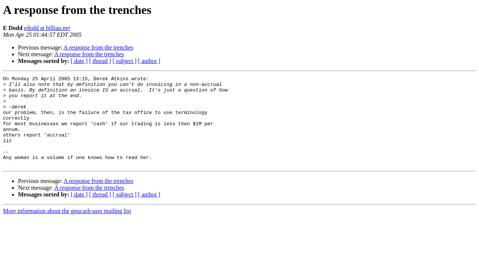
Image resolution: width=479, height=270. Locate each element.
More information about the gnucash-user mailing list (67, 229)
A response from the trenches (99, 47)
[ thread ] (100, 61)
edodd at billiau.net (47, 28)
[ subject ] (125, 61)
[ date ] (79, 61)
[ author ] (149, 61)
